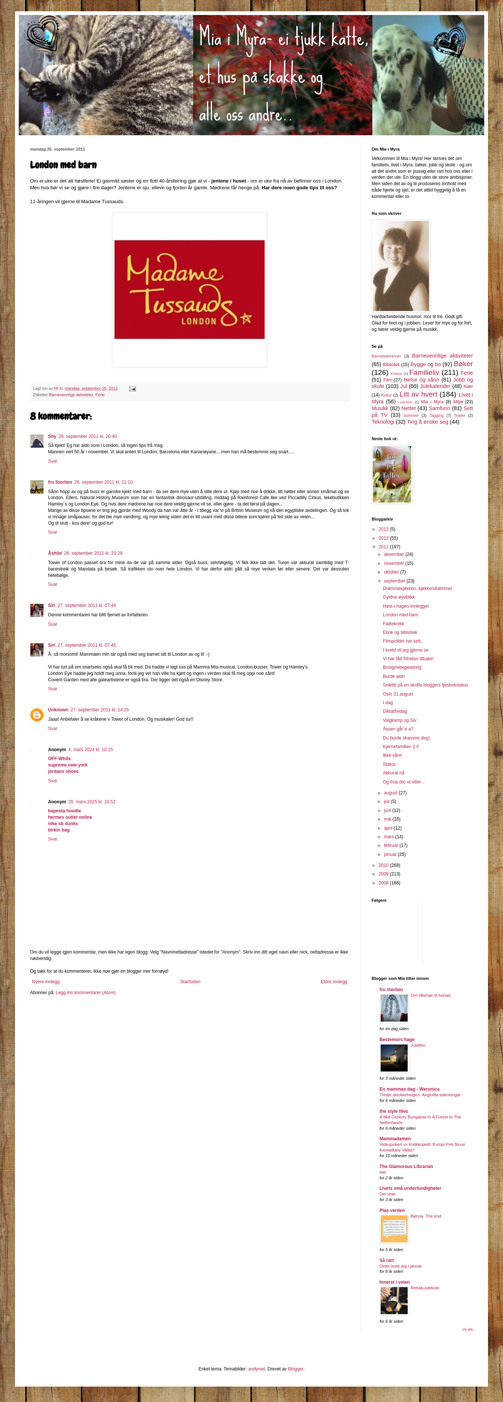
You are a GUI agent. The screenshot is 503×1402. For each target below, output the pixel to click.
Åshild (55, 553)
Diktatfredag (395, 711)
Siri (51, 605)
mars (389, 836)
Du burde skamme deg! (406, 738)
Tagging (436, 415)
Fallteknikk (393, 623)
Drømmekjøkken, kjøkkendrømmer (417, 588)
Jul (403, 386)
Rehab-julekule (425, 1288)
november (394, 563)
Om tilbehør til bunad (430, 995)
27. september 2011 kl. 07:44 (86, 605)
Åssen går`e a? (398, 729)
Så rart (387, 1260)
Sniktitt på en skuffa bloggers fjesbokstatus (425, 685)
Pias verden (392, 1210)
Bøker (463, 364)
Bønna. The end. (427, 1216)
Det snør (388, 1194)
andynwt (256, 1369)
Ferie (100, 394)
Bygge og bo (426, 364)
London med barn (400, 614)
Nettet (408, 408)
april (389, 828)
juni (388, 810)
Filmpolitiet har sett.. (403, 641)
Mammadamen (395, 1138)
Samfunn (439, 408)
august (391, 792)
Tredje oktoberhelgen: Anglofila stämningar (420, 1095)
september (395, 581)
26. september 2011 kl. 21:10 (103, 482)
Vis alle (467, 1329)
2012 (384, 538)
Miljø (458, 401)
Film (387, 380)
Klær (468, 386)
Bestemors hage (397, 1039)
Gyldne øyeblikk (399, 597)
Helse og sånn (421, 380)
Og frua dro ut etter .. (404, 782)
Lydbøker (405, 402)
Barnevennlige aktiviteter (71, 394)
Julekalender (435, 386)
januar (391, 854)
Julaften (418, 1045)
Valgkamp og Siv (399, 720)
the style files (394, 1111)
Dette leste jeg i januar (401, 1266)
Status (389, 764)
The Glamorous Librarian (406, 1166)
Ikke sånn (392, 755)
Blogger (295, 1369)
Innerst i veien (395, 1282)
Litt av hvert (418, 394)
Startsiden (190, 981)
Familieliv (424, 372)
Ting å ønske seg (427, 422)
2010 (384, 865)
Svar (52, 461)
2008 (384, 883)
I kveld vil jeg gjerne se (405, 650)
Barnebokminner (386, 356)
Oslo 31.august (398, 694)
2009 (384, 874)
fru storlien (391, 989)
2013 (384, 529)
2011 (384, 546)
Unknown (58, 709)
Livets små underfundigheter (410, 1188)
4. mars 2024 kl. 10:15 (90, 749)
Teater (459, 415)
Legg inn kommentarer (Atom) (86, 992)
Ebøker (396, 373)
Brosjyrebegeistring (402, 667)
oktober (392, 572)
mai (388, 819)
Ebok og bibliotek (400, 632)
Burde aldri (394, 676)
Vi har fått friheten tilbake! (408, 658)
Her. (383, 1172)
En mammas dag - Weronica (410, 1089)
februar (391, 845)
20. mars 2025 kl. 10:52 (91, 801)
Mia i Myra (432, 401)
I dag (388, 702)
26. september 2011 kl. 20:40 (88, 436)
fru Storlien (60, 482)
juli (387, 801)
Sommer (411, 415)
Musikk (380, 408)
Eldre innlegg (334, 981)
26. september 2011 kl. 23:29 (93, 553)
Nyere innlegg (46, 981)
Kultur (386, 395)
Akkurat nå (393, 773)
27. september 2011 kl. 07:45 (86, 645)
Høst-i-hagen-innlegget (406, 606)
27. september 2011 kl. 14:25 (100, 709)
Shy (52, 436)
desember (394, 554)
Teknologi (383, 422)
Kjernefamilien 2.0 (401, 746)
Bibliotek (391, 364)
